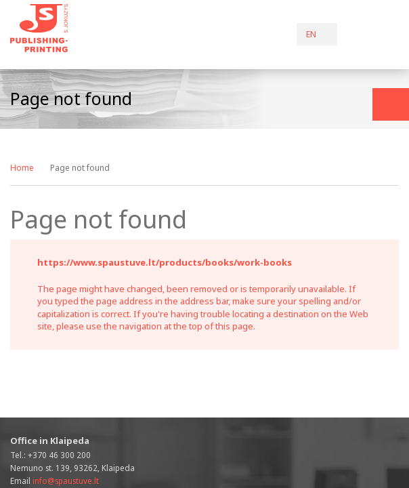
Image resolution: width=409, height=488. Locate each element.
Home (22, 168)
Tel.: (50, 454)
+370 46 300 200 (59, 454)
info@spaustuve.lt (66, 480)
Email (54, 480)
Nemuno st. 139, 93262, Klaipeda (72, 467)
